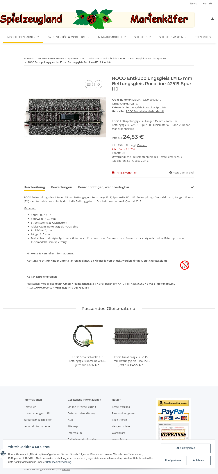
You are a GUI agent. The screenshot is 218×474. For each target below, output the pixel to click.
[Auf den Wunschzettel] (98, 84)
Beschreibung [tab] (34, 187)
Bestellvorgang (121, 407)
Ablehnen (197, 460)
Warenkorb (119, 433)
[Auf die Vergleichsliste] (89, 84)
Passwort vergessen (124, 413)
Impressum (75, 433)
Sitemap (73, 426)
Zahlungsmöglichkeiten (38, 419)
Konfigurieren (172, 460)
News (193, 3)
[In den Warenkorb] (27, 74)
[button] (212, 18)
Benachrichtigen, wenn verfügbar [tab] (103, 187)
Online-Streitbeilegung (82, 407)
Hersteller (30, 407)
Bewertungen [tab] (61, 187)
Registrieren (119, 419)
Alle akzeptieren (185, 448)
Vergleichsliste (121, 426)
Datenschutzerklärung (81, 413)
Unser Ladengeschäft (37, 413)
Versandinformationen (37, 426)
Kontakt (207, 3)
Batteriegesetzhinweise (82, 439)
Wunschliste (119, 439)
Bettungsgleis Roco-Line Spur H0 (146, 107)
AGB (70, 419)
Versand (142, 145)
